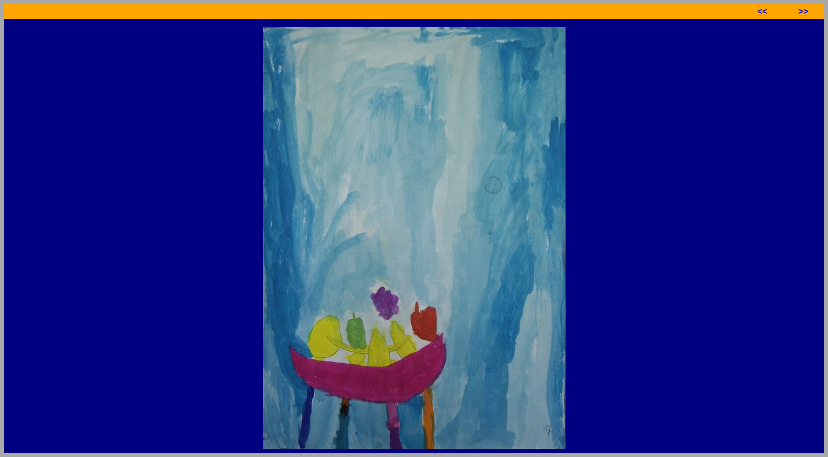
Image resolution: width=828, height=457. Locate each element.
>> (803, 11)
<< (762, 11)
